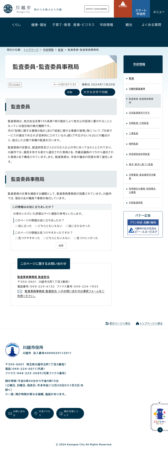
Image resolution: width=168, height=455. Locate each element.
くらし (16, 24)
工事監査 (133, 131)
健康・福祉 (39, 24)
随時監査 (133, 141)
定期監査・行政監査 (139, 121)
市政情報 (106, 24)
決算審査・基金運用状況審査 (142, 174)
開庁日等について (72, 414)
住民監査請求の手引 (139, 110)
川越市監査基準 (137, 86)
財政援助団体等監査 (139, 152)
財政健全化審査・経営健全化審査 (142, 188)
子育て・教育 (61, 24)
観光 (129, 24)
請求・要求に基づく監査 (141, 162)
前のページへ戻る (119, 323)
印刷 (69, 92)
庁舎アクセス (44, 414)
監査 (60, 50)
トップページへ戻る (151, 323)
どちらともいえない (50, 226)
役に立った (25, 226)
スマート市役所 (141, 12)
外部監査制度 (136, 200)
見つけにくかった (87, 238)
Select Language (88, 8)
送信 (61, 245)
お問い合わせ (18, 414)
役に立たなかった (79, 226)
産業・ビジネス (84, 24)
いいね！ (19, 85)
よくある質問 (151, 24)
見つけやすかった (29, 238)
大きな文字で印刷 (96, 92)
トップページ (31, 50)
